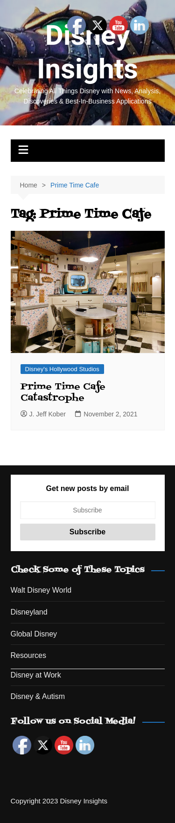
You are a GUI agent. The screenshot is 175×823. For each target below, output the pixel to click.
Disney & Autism (38, 696)
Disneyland (29, 612)
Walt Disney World (41, 590)
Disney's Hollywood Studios (62, 369)
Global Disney (34, 634)
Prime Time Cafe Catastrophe (63, 392)
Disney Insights (87, 52)
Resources (28, 655)
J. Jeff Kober (43, 414)
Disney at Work (36, 675)
